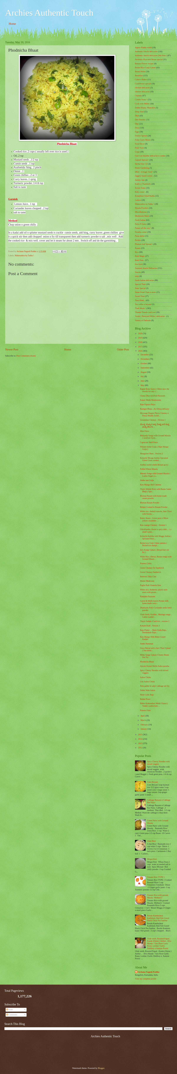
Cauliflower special (143, 84)
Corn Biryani (152, 782)
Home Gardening (142, 168)
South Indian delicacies (144, 280)
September (145, 368)
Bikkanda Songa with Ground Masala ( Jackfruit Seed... (155, 436)
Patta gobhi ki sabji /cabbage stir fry (154, 686)
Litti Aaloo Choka (147, 682)
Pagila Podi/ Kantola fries (150, 585)
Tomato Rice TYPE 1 (156, 877)
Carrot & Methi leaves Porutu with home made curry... (154, 602)
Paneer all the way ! (143, 228)
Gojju (137, 152)
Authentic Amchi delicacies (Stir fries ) (151, 55)
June (143, 381)
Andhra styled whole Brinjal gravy (154, 465)
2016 (140, 351)
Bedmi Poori (145, 699)
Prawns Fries (145, 710)
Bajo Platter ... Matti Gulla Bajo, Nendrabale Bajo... (153, 631)
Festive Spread (141, 136)
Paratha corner (141, 232)
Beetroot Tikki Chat (148, 576)
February (144, 725)
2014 (140, 739)
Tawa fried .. (140, 300)
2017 (140, 347)
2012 (140, 748)
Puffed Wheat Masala (149, 469)
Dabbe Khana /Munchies (145, 108)
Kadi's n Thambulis (143, 184)
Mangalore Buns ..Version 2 (151, 453)
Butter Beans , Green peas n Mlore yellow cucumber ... (154, 519)
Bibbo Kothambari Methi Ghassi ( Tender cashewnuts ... (154, 704)
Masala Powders (141, 208)
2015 (140, 734)
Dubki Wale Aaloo (147, 690)
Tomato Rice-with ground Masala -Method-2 (157, 896)
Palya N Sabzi (140, 224)
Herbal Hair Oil (141, 164)
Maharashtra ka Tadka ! (24, 255)
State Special (140, 288)
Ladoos (138, 200)
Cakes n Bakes (141, 79)
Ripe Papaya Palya (147, 404)
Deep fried (139, 112)
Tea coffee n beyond (143, 304)
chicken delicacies (142, 88)
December (145, 355)
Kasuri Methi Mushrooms (150, 400)
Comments (11, 1015)
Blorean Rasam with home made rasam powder (153, 497)
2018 (140, 342)
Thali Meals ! (140, 308)
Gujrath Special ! (142, 160)
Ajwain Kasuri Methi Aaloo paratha (154, 666)
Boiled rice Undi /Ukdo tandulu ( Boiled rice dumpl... (153, 544)
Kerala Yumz (140, 188)
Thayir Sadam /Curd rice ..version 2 (154, 621)
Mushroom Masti (142, 216)
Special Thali (140, 284)
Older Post (123, 349)
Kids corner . (140, 192)
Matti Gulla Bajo (147, 695)
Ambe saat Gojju (147, 480)
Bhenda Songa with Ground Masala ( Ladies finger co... (155, 474)
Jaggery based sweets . (144, 176)
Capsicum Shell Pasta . (149, 442)
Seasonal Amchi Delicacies (146, 268)
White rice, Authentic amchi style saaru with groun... (153, 591)
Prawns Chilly (146, 563)
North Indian (140, 220)
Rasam (138, 248)
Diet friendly (140, 120)
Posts (9, 1010)
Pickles (138, 240)
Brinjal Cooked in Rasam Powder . (154, 507)
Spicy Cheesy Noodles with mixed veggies (158, 762)
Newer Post (11, 349)
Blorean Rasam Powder (149, 503)
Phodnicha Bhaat (147, 662)
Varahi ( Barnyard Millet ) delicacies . (150, 316)
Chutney (138, 96)
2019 (140, 338)
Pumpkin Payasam (147, 596)
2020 (140, 333)
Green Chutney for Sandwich (152, 568)
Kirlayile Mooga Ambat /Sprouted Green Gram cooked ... (154, 459)
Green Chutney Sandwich (150, 572)
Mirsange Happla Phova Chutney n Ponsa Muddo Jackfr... (154, 414)
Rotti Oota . (140, 260)
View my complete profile (145, 979)
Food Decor (140, 144)
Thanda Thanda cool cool (145, 312)
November (145, 359)
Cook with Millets (142, 104)
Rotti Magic (140, 256)
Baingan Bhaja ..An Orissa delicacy (154, 409)
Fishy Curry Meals (142, 140)
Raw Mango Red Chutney (150, 485)
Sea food (138, 264)
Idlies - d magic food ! (144, 172)
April (143, 716)
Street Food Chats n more (145, 292)
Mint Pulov (144, 431)
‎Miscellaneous (141, 212)
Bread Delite (140, 71)
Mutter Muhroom (147, 581)
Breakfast (139, 75)
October (144, 363)
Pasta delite (139, 236)
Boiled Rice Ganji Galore (145, 68)
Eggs (137, 132)
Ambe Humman (146, 644)
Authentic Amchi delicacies (146, 51)
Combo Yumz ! (141, 100)
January (144, 729)
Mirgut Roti (152, 859)
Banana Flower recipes (144, 64)
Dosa (137, 128)
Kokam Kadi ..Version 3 (150, 626)
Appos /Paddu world (143, 47)
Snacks (138, 272)
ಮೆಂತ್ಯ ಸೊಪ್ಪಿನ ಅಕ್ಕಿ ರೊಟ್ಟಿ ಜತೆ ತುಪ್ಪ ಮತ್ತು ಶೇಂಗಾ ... (154, 425)
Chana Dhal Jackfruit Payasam (152, 396)
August (144, 372)
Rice (137, 252)
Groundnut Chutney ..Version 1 (152, 420)
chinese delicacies (142, 92)
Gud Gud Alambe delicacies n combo (150, 156)
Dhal (137, 116)
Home (12, 23)
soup (137, 276)
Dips (137, 124)
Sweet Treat (140, 296)
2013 (140, 743)
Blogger (101, 1068)
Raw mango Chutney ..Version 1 (153, 525)
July (142, 376)
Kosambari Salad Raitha (145, 196)
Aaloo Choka (145, 677)
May (143, 385)
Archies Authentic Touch (49, 13)
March (143, 720)
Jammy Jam (140, 180)
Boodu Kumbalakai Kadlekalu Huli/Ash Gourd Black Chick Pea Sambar (158, 918)
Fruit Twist (139, 148)
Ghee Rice (151, 841)
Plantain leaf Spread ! (144, 244)
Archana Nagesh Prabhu (148, 972)
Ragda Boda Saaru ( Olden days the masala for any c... (154, 390)
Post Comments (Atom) (26, 356)
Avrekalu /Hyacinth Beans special (149, 59)
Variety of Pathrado (143, 320)
